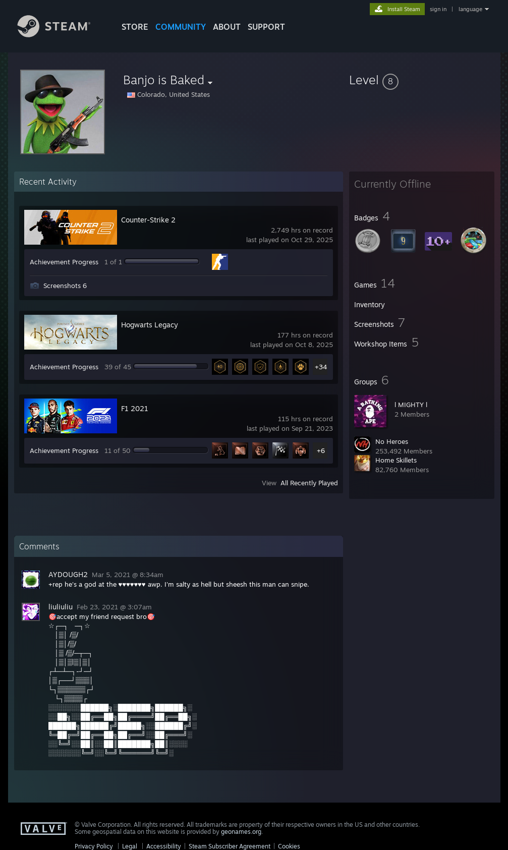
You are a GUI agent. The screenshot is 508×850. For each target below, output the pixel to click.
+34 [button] (321, 367)
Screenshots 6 (65, 285)
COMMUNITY (180, 27)
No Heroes (391, 441)
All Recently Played (309, 483)
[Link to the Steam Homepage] (61, 34)
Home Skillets (396, 460)
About (227, 27)
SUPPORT (266, 27)
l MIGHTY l (410, 405)
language (470, 9)
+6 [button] (321, 450)
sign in (438, 9)
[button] (421, 80)
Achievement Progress (64, 262)
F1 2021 (134, 408)
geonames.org (241, 831)
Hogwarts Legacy (149, 324)
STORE (135, 27)
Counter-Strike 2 (148, 219)
